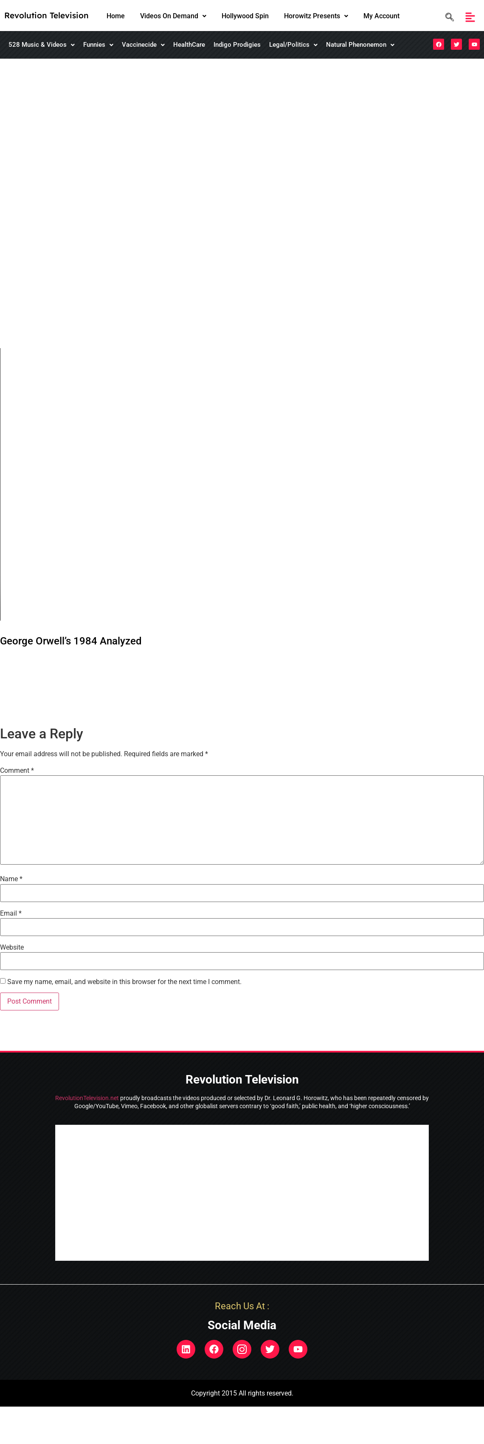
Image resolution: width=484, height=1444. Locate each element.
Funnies (98, 44)
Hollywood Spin (245, 16)
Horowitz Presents (316, 16)
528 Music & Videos (41, 44)
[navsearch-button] (447, 17)
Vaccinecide (143, 44)
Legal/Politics (293, 44)
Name (11, 879)
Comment (17, 770)
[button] (173, 16)
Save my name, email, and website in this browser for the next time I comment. (124, 982)
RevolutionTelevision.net (87, 1098)
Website (12, 947)
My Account (381, 16)
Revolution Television (46, 15)
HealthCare (189, 44)
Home (116, 16)
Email (11, 913)
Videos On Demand (173, 16)
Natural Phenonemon (360, 44)
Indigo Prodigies (237, 44)
